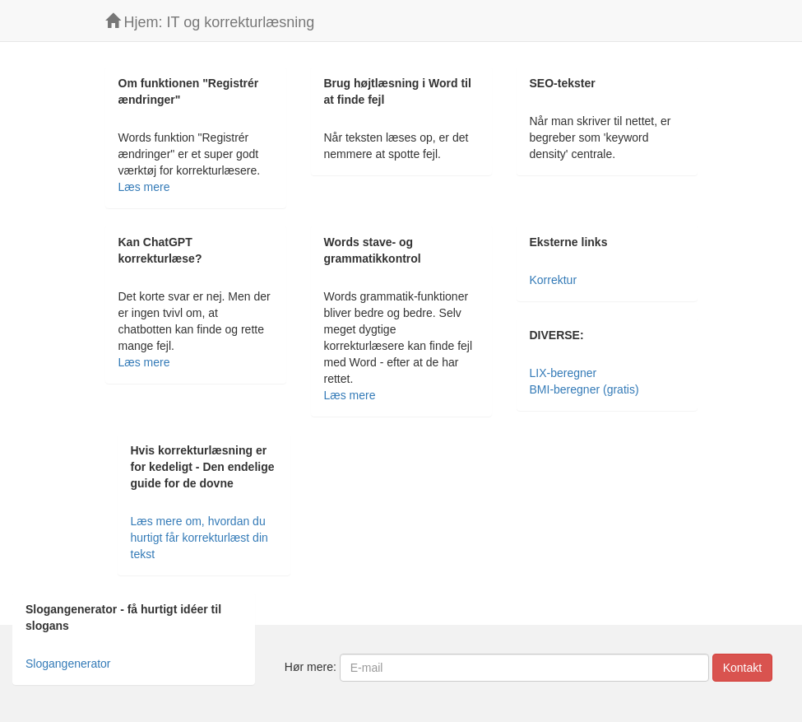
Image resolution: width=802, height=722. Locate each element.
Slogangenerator (68, 663)
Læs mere (144, 186)
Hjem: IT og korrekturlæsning (210, 21)
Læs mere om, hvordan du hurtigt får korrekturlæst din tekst (199, 538)
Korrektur (553, 279)
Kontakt (742, 667)
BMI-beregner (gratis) (584, 389)
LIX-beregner (563, 373)
